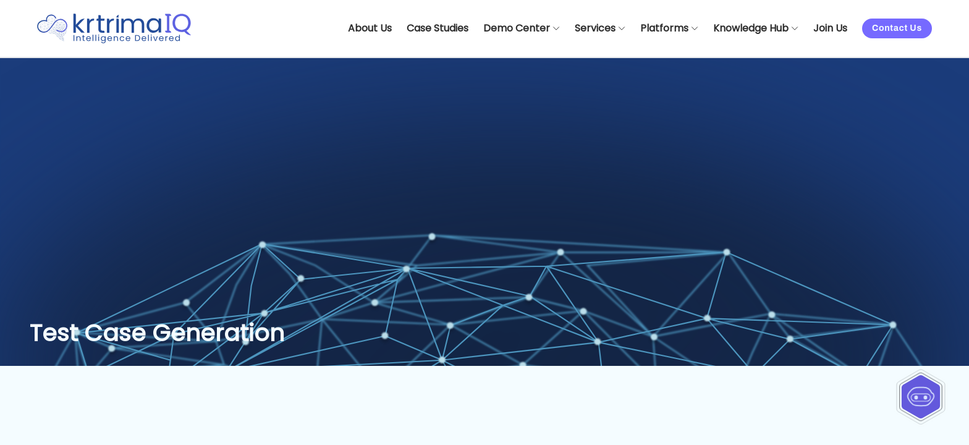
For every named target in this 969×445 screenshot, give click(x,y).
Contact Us (897, 28)
